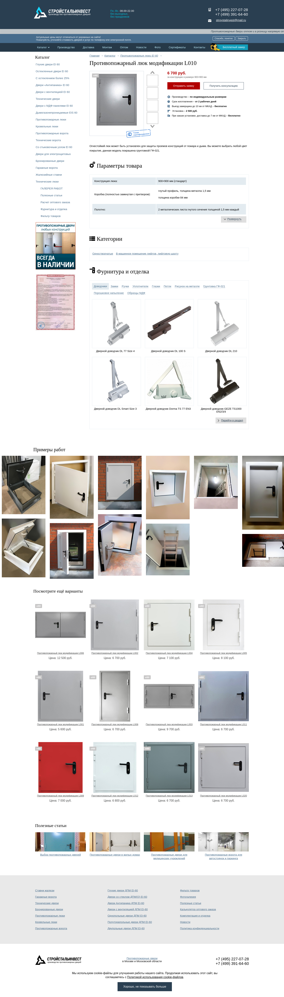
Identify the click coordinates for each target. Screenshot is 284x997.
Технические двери (48, 98)
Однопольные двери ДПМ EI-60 (127, 915)
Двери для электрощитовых (53, 153)
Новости (141, 47)
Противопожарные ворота (52, 133)
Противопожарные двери (142, 958)
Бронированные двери (50, 160)
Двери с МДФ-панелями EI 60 (54, 105)
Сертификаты (177, 47)
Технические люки (47, 181)
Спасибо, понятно (224, 38)
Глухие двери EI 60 (48, 64)
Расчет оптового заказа (55, 202)
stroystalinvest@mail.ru (231, 20)
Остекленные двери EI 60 (52, 71)
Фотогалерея (188, 896)
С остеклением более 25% (52, 78)
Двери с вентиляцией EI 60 (53, 91)
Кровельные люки (47, 126)
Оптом (124, 47)
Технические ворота (48, 140)
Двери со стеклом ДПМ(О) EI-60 (127, 896)
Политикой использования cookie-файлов (155, 977)
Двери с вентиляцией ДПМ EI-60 (128, 909)
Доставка (88, 47)
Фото (157, 47)
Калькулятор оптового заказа (198, 909)
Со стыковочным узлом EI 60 (54, 147)
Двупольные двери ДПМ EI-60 (126, 928)
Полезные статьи (51, 195)
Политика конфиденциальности (199, 928)
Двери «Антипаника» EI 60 (52, 85)
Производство (66, 47)
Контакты (199, 47)
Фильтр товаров (50, 216)
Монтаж (107, 47)
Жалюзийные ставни (49, 174)
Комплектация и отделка (195, 915)
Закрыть (242, 38)
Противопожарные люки (51, 119)
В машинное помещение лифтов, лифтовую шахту (147, 253)
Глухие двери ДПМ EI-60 (123, 890)
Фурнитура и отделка (54, 209)
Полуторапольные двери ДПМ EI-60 (130, 922)
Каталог (42, 47)
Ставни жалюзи (44, 890)
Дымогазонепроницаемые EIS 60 (56, 112)
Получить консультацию (224, 85)
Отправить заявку (183, 85)
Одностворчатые (102, 253)
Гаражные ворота (47, 167)
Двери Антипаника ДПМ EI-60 (126, 903)
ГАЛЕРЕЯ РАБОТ (52, 188)
